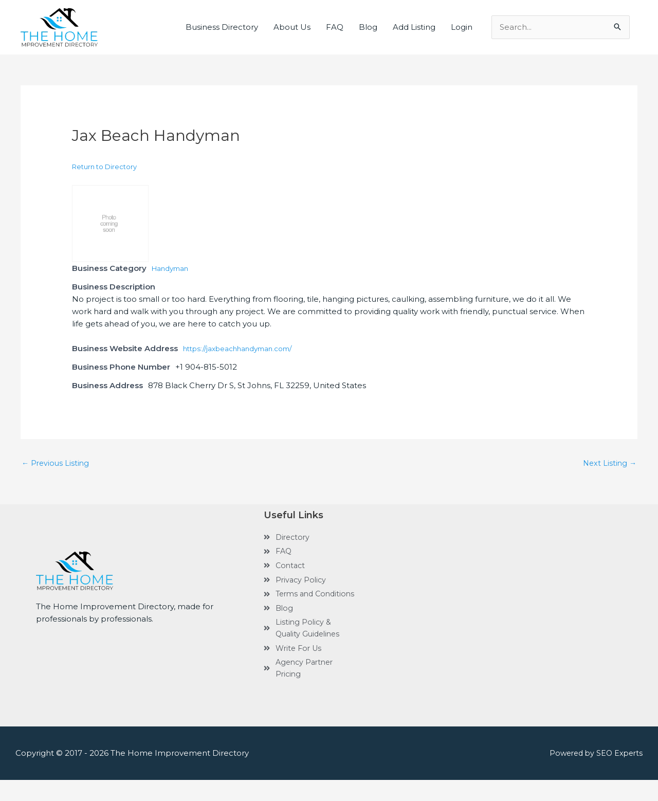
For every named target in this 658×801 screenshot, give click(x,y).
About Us (291, 27)
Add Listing (414, 27)
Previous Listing (57, 463)
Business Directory (222, 27)
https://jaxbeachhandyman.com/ (246, 348)
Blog (368, 27)
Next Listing (608, 463)
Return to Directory (104, 166)
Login (461, 27)
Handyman (173, 268)
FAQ (334, 27)
